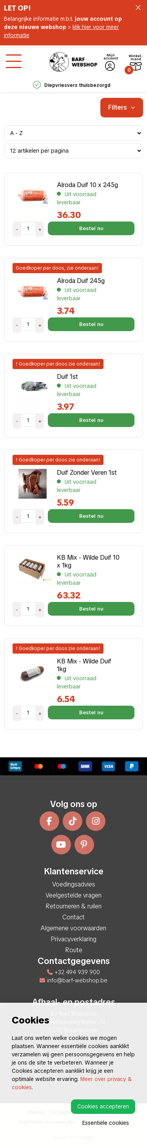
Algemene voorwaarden (73, 928)
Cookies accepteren (103, 1106)
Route (73, 950)
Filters (121, 107)
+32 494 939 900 (73, 972)
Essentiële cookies (105, 1122)
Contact (73, 917)
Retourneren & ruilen (73, 906)
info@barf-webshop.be (73, 980)
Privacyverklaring (73, 939)
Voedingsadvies (73, 884)
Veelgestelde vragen (73, 895)
